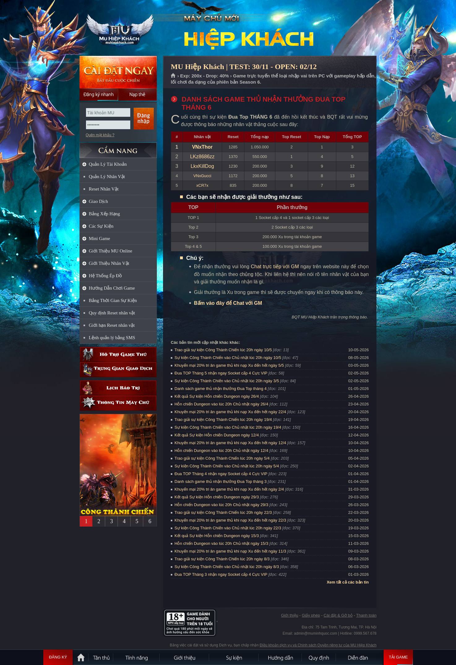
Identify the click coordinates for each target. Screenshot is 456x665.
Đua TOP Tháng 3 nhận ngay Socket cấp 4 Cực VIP (220, 574)
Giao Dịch (98, 201)
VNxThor (202, 147)
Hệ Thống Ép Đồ (105, 275)
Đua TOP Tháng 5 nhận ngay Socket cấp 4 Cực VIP (220, 373)
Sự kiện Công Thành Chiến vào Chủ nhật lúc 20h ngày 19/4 (227, 427)
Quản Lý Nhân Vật (107, 176)
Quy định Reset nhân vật (112, 312)
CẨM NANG (118, 147)
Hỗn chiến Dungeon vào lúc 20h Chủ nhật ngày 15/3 (221, 543)
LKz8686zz (202, 156)
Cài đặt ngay (118, 72)
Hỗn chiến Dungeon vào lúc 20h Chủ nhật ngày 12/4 (221, 450)
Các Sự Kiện (101, 226)
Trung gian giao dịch (118, 369)
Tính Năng (137, 657)
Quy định (319, 657)
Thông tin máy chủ (118, 403)
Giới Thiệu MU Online (110, 250)
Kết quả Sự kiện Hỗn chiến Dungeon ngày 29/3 (216, 497)
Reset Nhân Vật (103, 188)
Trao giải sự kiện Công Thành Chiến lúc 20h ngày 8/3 (222, 559)
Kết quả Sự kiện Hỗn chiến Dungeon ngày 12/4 (216, 435)
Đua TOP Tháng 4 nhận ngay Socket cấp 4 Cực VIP (220, 473)
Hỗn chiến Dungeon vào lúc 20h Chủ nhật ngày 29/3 (221, 504)
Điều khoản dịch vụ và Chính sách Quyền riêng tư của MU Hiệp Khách (318, 645)
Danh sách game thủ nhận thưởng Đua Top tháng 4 (220, 388)
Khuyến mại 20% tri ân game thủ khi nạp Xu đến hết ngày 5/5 (229, 365)
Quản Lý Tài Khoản (108, 164)
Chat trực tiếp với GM (275, 266)
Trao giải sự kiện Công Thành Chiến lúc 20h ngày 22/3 (223, 512)
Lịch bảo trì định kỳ (118, 388)
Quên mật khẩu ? (100, 135)
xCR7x (202, 185)
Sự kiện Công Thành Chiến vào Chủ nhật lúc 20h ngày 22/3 (227, 528)
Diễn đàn (359, 657)
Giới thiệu (289, 615)
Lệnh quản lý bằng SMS (112, 337)
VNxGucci (202, 175)
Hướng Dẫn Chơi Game (112, 288)
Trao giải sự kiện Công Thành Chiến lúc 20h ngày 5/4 (222, 458)
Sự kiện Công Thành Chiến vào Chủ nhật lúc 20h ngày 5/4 (226, 466)
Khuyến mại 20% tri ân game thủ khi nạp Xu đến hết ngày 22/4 (230, 411)
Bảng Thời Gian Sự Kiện (113, 300)
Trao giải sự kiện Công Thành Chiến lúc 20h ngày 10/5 (223, 350)
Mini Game (99, 238)
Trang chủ (173, 76)
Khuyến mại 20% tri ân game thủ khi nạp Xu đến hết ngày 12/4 (230, 442)
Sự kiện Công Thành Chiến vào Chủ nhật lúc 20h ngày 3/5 (226, 380)
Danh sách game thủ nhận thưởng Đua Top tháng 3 (220, 481)
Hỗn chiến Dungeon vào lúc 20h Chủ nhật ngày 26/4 (221, 404)
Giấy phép (311, 615)
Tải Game (398, 657)
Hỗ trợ (118, 354)
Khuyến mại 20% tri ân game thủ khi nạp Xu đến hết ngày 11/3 (230, 551)
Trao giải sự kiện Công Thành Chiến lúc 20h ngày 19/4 (223, 419)
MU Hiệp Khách (117, 28)
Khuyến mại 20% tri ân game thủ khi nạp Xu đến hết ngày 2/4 (229, 489)
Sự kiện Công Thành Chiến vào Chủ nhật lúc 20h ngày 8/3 (226, 566)
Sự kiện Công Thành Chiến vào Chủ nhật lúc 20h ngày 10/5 (227, 357)
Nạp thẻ (137, 94)
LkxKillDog (202, 166)
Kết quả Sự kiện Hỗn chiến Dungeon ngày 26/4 (216, 396)
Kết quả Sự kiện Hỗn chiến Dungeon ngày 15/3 (216, 535)
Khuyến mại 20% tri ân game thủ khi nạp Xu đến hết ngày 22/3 (230, 520)
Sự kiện (234, 657)
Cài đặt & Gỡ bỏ (338, 615)
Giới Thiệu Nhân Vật (109, 263)
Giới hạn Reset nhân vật (112, 325)
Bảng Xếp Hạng (104, 213)
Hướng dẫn (280, 657)
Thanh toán (366, 615)
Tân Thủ (101, 657)
